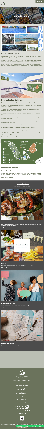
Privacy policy (23, 427)
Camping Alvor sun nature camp (22, 374)
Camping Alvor (3, 3)
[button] (30, 426)
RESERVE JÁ (39, 1)
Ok (18, 427)
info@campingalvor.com (22, 389)
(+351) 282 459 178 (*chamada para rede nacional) (22, 388)
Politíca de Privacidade (22, 399)
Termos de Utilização (22, 401)
